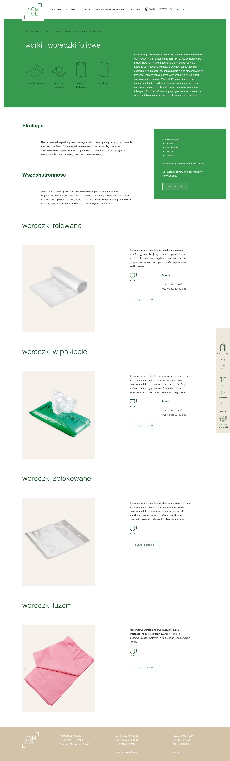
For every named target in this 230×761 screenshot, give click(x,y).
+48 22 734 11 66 (129, 739)
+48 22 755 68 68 (129, 735)
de (183, 9)
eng (177, 9)
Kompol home (32, 31)
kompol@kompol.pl (126, 744)
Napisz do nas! (175, 186)
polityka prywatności (126, 752)
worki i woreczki (64, 31)
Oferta (56, 9)
